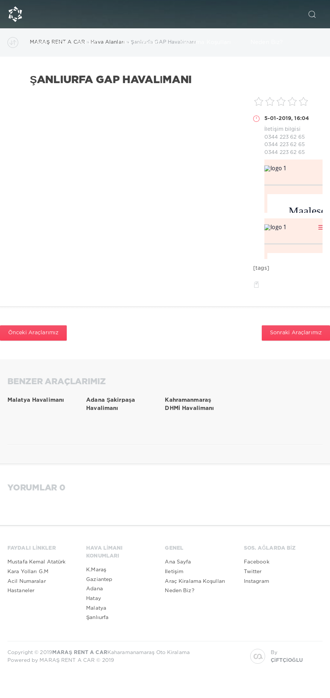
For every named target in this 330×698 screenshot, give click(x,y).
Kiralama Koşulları (208, 42)
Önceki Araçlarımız (33, 333)
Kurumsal (52, 70)
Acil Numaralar (26, 581)
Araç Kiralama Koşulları (195, 581)
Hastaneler (20, 590)
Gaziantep (99, 579)
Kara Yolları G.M (27, 571)
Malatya (96, 608)
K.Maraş (96, 570)
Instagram (256, 581)
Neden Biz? (270, 42)
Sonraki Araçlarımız (296, 333)
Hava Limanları (142, 42)
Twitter (253, 571)
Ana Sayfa (50, 42)
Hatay (93, 598)
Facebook (257, 562)
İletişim (91, 42)
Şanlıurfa (97, 617)
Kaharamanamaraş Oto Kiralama (121, 652)
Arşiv (92, 70)
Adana (94, 589)
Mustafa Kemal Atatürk (36, 562)
